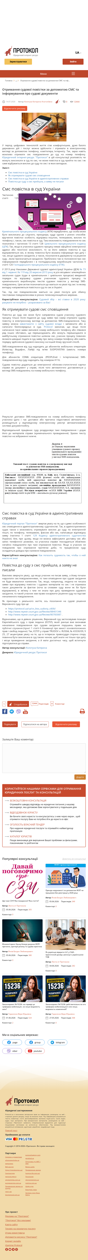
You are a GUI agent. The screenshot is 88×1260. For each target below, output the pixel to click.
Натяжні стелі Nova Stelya (32, 1194)
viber (12, 1051)
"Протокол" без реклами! (18, 1220)
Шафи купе (29, 1186)
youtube (35, 1051)
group (35, 1042)
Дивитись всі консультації (74, 859)
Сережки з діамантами (13, 1157)
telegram (57, 1042)
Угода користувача (15, 1232)
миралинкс (9, 1164)
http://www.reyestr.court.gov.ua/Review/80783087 (34, 614)
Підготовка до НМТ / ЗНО (32, 1163)
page (12, 1042)
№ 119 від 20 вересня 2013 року (35, 272)
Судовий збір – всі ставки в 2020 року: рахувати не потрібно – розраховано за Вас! (44, 301)
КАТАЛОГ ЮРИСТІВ (21, 836)
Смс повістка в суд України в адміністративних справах (38, 178)
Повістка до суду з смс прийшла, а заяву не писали (36, 181)
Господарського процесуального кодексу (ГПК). (39, 264)
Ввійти (73, 61)
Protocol (49, 326)
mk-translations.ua (32, 1180)
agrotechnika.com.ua (12, 1180)
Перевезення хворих (33, 1170)
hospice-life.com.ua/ (32, 1173)
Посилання (29, 1177)
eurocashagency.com (32, 1155)
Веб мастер (9, 1167)
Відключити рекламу (14, 108)
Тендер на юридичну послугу (20, 1228)
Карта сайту (11, 1224)
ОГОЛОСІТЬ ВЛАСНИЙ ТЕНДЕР (27, 824)
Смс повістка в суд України (22, 172)
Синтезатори (10, 1173)
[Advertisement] (45, 22)
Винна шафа (30, 1167)
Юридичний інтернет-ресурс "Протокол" (25, 157)
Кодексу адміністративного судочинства (62, 535)
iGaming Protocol (13, 1245)
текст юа (8, 1192)
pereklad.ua (29, 1158)
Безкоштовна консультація (28, 800)
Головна (9, 80)
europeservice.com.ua (13, 1183)
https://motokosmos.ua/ (14, 1170)
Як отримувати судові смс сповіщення (29, 175)
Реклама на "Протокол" (17, 1216)
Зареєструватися (17, 61)
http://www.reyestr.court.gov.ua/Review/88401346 (34, 611)
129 (35, 535)
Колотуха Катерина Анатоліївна (38, 101)
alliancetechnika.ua (12, 1160)
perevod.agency (10, 1177)
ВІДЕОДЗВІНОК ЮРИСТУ (24, 812)
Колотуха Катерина (36, 647)
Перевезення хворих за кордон (14, 1187)
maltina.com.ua (31, 1183)
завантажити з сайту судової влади (41, 323)
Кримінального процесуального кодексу (24, 231)
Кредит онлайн (13, 1241)
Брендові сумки (31, 1190)
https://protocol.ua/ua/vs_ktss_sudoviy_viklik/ (32, 608)
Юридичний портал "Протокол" (20, 523)
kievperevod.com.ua (12, 1195)
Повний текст (11, 1130)
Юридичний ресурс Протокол (30, 652)
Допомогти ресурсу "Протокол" (21, 1237)
